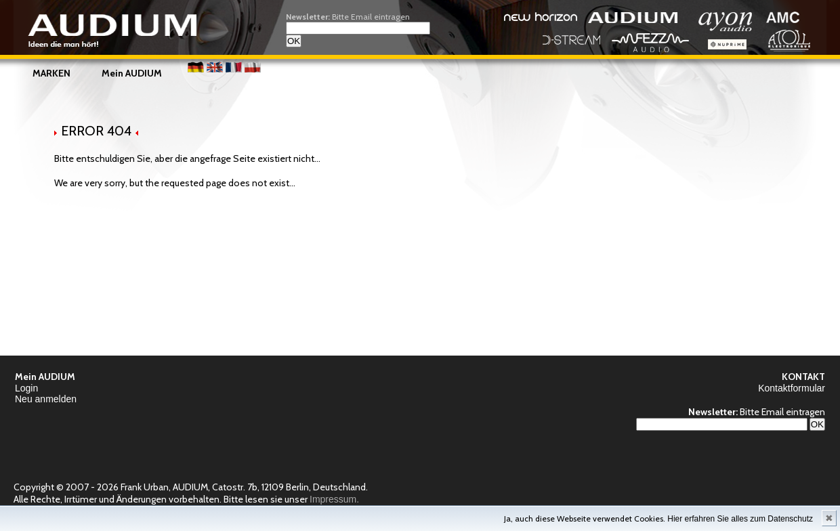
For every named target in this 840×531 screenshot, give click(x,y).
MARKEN (51, 73)
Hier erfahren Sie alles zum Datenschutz (740, 519)
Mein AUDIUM (132, 73)
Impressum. (334, 499)
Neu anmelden (46, 399)
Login (26, 388)
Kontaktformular (791, 388)
